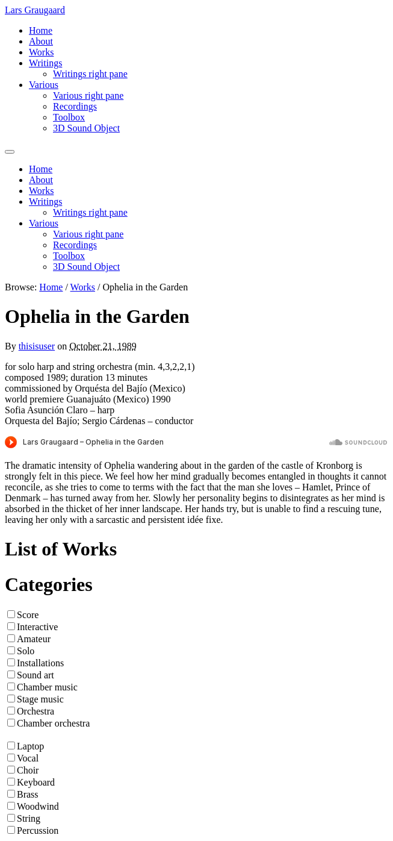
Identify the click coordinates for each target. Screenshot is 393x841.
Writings (45, 63)
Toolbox (69, 117)
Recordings (75, 106)
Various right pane (88, 95)
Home (40, 30)
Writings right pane (90, 74)
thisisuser (37, 346)
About (41, 41)
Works (41, 52)
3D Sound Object (86, 128)
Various (43, 85)
